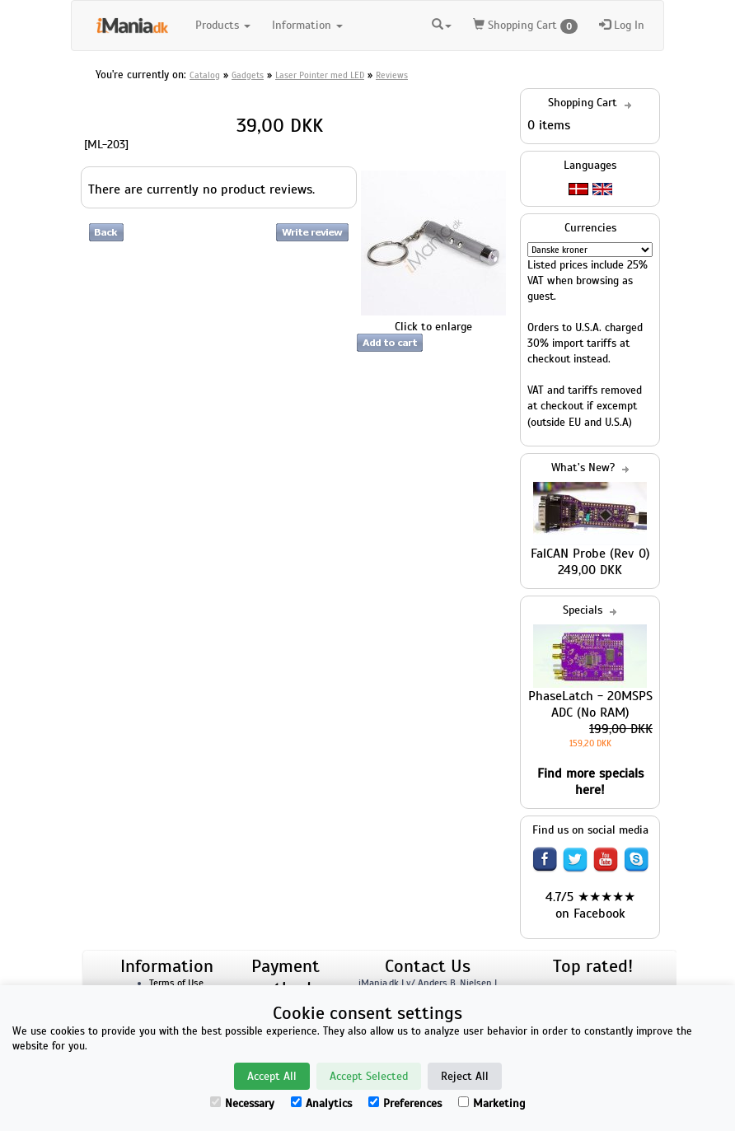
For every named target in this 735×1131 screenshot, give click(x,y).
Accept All (272, 1076)
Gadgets (248, 75)
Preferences (405, 1103)
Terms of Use (176, 982)
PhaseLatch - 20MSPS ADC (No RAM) (590, 704)
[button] (441, 23)
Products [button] (222, 25)
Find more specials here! (590, 781)
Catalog (205, 75)
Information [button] (307, 25)
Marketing (491, 1103)
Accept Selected (369, 1076)
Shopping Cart (525, 26)
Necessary (242, 1103)
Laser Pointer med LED (319, 75)
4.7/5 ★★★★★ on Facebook (590, 905)
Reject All (465, 1076)
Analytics (321, 1103)
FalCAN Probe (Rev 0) (590, 553)
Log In (621, 25)
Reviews (392, 75)
